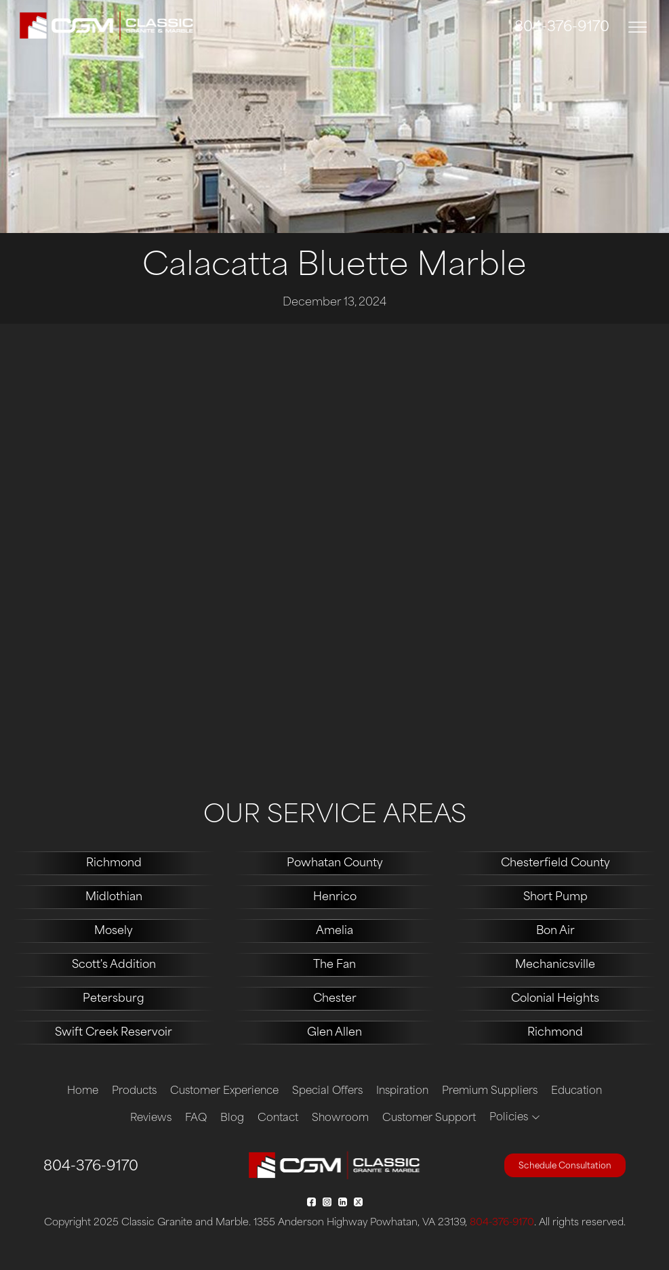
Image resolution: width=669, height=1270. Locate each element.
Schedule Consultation (565, 1166)
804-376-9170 (561, 28)
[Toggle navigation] (637, 27)
